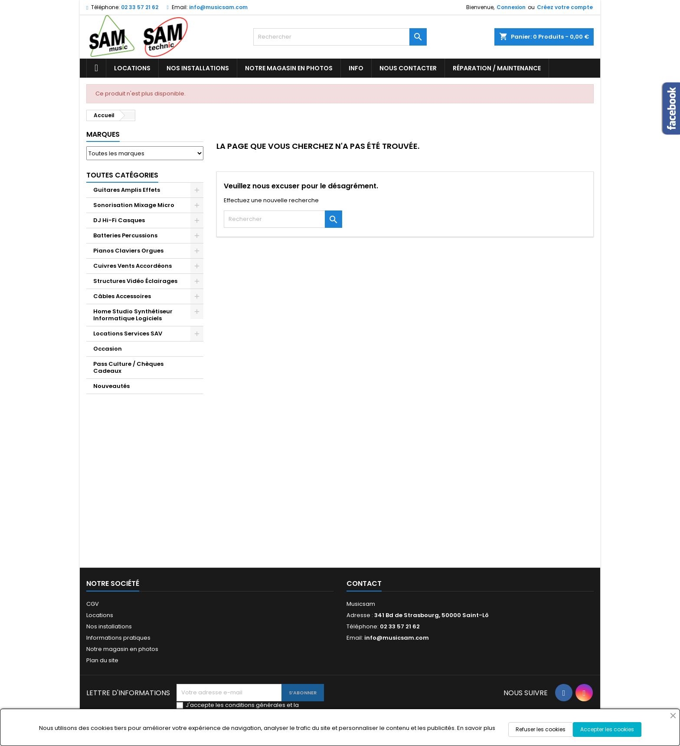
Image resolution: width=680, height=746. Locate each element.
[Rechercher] (340, 37)
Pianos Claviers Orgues (128, 250)
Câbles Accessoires (122, 296)
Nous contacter (408, 68)
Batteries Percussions (125, 235)
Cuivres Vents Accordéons (132, 266)
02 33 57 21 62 (139, 7)
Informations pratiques (118, 638)
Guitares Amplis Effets (126, 190)
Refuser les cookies (541, 729)
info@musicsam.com (218, 7)
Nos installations (198, 68)
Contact (364, 583)
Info (356, 68)
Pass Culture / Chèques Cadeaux (128, 367)
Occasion (107, 349)
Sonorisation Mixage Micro (133, 205)
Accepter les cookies (607, 729)
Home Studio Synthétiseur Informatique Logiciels (133, 314)
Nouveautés (111, 386)
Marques (103, 134)
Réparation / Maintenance (497, 68)
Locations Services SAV (127, 333)
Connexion (511, 7)
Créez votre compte (565, 7)
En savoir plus (476, 728)
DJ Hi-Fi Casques (119, 220)
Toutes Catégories (122, 175)
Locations (132, 68)
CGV (92, 604)
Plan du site (102, 660)
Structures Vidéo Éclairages (135, 281)
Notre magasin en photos (289, 68)
